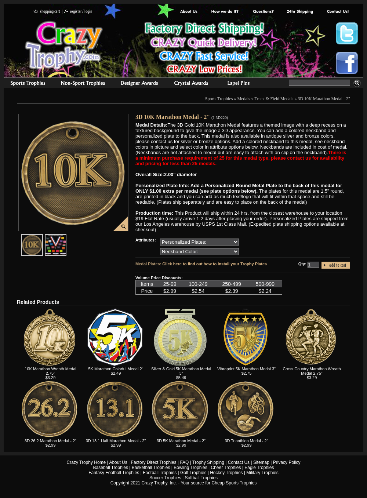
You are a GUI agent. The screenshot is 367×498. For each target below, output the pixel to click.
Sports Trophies (25, 84)
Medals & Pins (240, 84)
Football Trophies (160, 472)
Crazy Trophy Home (86, 462)
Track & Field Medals (274, 98)
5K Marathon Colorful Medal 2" (115, 369)
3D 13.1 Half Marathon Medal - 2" (116, 441)
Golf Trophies (193, 472)
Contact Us (239, 462)
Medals (243, 98)
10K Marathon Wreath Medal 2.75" (50, 371)
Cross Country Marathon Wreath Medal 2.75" (312, 371)
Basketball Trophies (151, 467)
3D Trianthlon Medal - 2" (246, 441)
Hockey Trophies (226, 472)
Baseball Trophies (110, 467)
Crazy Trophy (64, 45)
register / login (78, 12)
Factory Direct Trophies (225, 12)
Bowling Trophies (190, 467)
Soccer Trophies (165, 477)
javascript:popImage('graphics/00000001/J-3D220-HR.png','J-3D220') (42, 237)
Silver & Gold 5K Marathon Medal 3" (181, 371)
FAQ (184, 462)
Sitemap (261, 462)
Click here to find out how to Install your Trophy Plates (214, 264)
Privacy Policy (287, 462)
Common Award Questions (263, 12)
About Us (189, 12)
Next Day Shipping (300, 12)
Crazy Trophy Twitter (347, 33)
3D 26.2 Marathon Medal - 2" (50, 441)
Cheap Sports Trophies (234, 483)
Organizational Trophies (83, 84)
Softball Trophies (201, 477)
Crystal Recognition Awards (191, 84)
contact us (337, 12)
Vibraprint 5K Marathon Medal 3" (246, 369)
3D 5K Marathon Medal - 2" (181, 441)
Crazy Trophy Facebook (347, 63)
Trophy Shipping (208, 462)
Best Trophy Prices (204, 49)
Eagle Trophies (259, 467)
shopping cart (46, 12)
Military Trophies (262, 472)
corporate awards (139, 84)
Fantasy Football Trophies (113, 472)
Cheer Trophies (226, 467)
